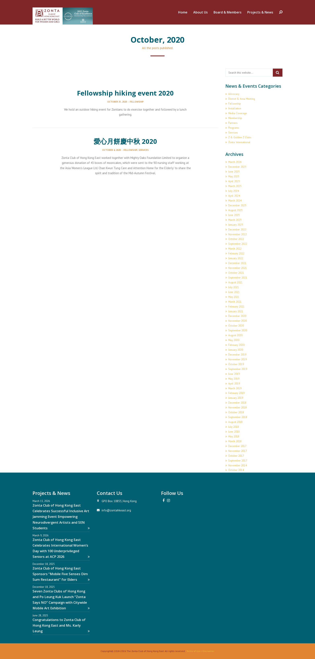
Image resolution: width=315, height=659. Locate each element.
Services (144, 149)
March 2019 (234, 388)
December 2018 (237, 402)
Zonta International (239, 142)
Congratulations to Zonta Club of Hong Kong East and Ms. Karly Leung (61, 625)
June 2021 (234, 292)
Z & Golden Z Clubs (239, 137)
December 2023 (237, 205)
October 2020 (236, 325)
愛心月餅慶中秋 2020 (125, 141)
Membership (235, 118)
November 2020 (237, 321)
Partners (232, 123)
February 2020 (236, 345)
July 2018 (233, 427)
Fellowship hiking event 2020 (125, 93)
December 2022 (237, 229)
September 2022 (237, 244)
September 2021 (237, 277)
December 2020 (237, 316)
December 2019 (237, 354)
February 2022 (236, 253)
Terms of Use (193, 651)
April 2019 (234, 383)
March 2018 (234, 441)
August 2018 (235, 422)
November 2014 (237, 465)
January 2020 (235, 350)
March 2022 (234, 248)
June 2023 (234, 215)
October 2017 (236, 455)
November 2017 (237, 451)
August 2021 (235, 282)
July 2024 (233, 191)
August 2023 (235, 210)
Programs (233, 128)
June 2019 (234, 374)
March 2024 (234, 200)
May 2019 (233, 378)
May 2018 (233, 436)
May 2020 (233, 340)
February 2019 (236, 393)
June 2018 (234, 431)
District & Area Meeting (241, 99)
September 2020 (237, 330)
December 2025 (237, 167)
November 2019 (237, 359)
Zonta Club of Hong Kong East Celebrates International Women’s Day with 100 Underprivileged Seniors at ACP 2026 (61, 548)
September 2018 (237, 417)
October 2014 (236, 470)
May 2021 (233, 297)
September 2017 (237, 460)
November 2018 (237, 407)
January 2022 (235, 258)
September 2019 (237, 369)
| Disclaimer (207, 651)
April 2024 (234, 195)
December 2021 (237, 263)
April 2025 (234, 181)
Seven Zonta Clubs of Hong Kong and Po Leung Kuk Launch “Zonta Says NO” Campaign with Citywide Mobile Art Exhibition (61, 599)
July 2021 (233, 287)
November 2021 (237, 268)
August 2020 (235, 335)
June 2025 (234, 171)
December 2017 (237, 446)
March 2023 (234, 220)
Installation (234, 108)
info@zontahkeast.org (116, 510)
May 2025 (233, 176)
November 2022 (237, 234)
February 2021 (236, 306)
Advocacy (233, 94)
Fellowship (137, 101)
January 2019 (235, 398)
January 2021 (235, 311)
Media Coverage (237, 113)
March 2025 (234, 186)
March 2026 (234, 162)
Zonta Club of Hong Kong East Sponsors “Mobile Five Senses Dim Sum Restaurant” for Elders (61, 574)
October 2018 (236, 412)
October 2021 (236, 272)
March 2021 (234, 301)
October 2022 (236, 239)
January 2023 (235, 224)
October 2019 (236, 364)
